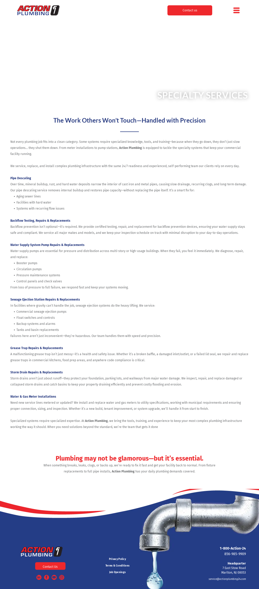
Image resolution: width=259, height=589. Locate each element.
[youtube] (54, 578)
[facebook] (46, 578)
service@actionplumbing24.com (227, 579)
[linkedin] (38, 578)
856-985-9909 (235, 554)
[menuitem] (117, 559)
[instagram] (61, 578)
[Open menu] (236, 10)
